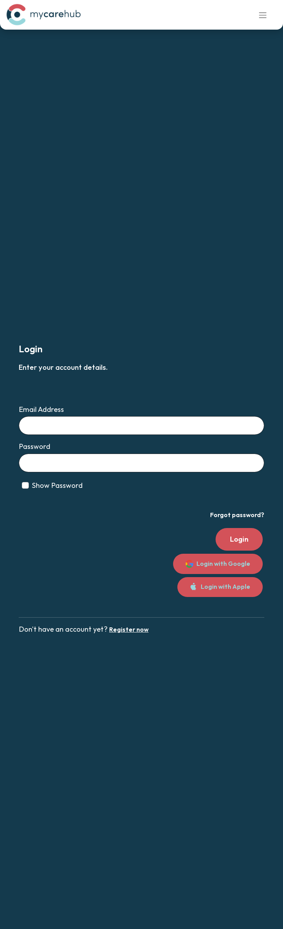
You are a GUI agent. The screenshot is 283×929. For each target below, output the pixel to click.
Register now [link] (129, 629)
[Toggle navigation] (263, 15)
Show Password (57, 485)
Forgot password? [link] (237, 515)
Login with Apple (220, 587)
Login (239, 539)
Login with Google (218, 564)
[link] (44, 14)
